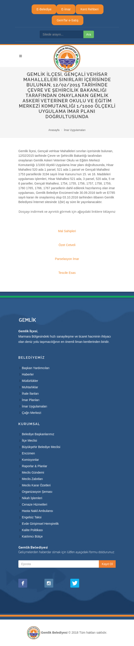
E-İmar (66, 9)
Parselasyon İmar (67, 259)
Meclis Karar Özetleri (36, 485)
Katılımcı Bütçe (32, 536)
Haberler (28, 374)
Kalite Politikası (32, 530)
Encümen (28, 453)
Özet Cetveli (67, 245)
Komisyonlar (30, 459)
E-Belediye (44, 9)
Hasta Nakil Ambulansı (37, 511)
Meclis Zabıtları (32, 479)
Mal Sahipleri (67, 231)
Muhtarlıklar (30, 387)
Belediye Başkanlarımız (38, 434)
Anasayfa (53, 130)
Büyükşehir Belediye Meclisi (41, 447)
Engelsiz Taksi (31, 517)
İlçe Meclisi (29, 440)
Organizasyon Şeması (37, 491)
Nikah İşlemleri (32, 498)
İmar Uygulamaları (75, 130)
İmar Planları (30, 400)
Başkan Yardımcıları (36, 368)
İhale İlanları (30, 393)
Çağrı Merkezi (31, 412)
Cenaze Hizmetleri (34, 504)
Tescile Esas (67, 272)
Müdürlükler (30, 381)
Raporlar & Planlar (34, 466)
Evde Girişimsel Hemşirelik (40, 523)
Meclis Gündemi (33, 472)
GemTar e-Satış (67, 20)
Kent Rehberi (89, 9)
